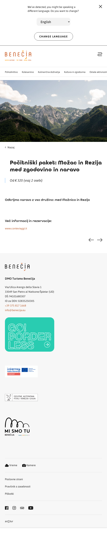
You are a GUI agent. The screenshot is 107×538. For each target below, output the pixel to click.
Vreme (11, 465)
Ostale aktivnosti (98, 71)
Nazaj (9, 147)
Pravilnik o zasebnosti (17, 486)
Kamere (29, 465)
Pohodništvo (11, 71)
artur (9, 521)
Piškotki (9, 493)
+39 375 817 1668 (15, 305)
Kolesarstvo (28, 71)
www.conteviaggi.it (16, 228)
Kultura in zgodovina (74, 71)
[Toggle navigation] (100, 54)
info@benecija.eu (15, 310)
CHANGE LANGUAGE (53, 36)
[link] (29, 334)
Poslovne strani (14, 479)
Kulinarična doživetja (49, 71)
